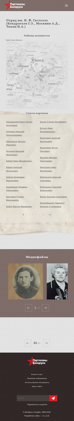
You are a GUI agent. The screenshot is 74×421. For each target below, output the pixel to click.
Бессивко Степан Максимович (15, 198)
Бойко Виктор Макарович (19, 206)
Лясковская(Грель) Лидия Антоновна (19, 124)
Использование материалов (37, 382)
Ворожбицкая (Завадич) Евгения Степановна (52, 205)
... (39, 215)
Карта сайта (37, 386)
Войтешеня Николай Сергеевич (50, 179)
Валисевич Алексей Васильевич (50, 140)
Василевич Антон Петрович (49, 149)
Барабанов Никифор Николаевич (16, 189)
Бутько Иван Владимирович (47, 130)
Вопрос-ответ (37, 374)
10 (43, 215)
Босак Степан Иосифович (53, 122)
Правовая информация (37, 378)
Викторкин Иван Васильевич (48, 169)
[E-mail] (33, 398)
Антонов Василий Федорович (15, 153)
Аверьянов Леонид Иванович (16, 143)
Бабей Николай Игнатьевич (14, 169)
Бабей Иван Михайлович (19, 161)
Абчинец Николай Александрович (15, 133)
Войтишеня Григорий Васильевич (51, 189)
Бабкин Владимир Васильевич (15, 179)
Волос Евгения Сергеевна (53, 197)
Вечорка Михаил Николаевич (48, 159)
